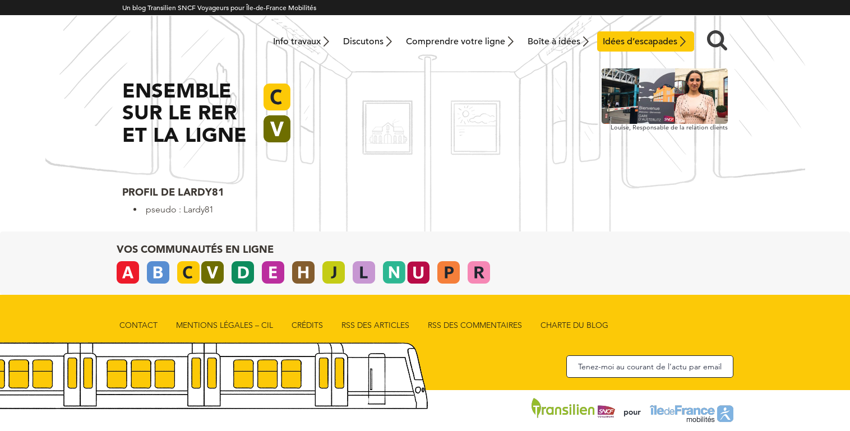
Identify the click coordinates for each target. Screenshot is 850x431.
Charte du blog (574, 325)
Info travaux (297, 41)
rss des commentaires (475, 325)
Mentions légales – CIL (224, 325)
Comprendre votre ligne (455, 41)
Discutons (363, 41)
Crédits (307, 325)
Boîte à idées (554, 41)
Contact (138, 325)
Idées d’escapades (640, 41)
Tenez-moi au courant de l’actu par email (650, 367)
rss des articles (375, 325)
